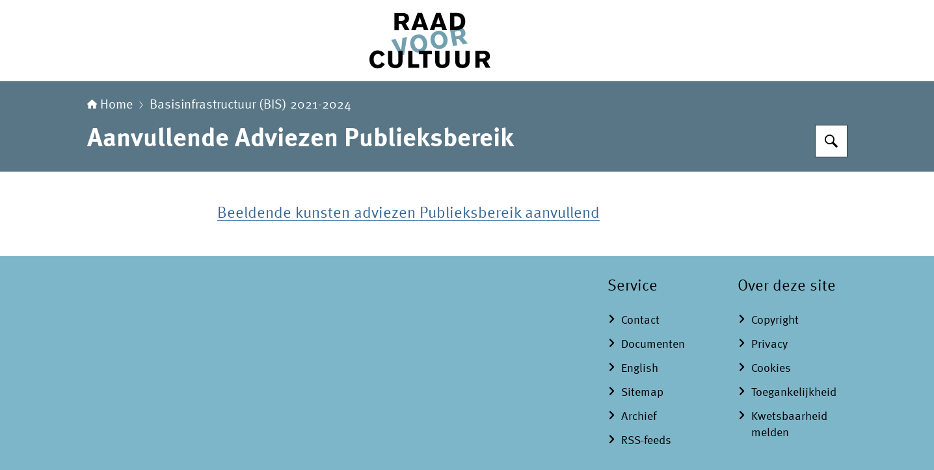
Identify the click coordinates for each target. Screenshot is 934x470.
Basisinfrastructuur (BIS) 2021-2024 (250, 105)
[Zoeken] (831, 141)
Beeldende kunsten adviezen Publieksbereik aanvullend (408, 214)
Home (110, 105)
